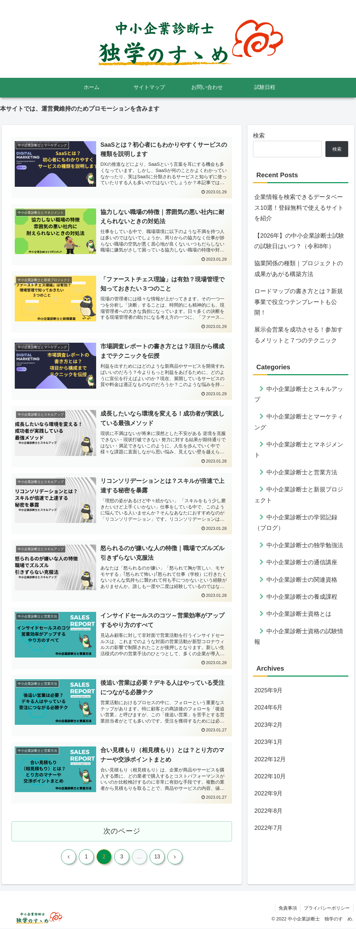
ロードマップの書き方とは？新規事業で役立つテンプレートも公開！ (298, 302)
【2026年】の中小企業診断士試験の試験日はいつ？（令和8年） (299, 240)
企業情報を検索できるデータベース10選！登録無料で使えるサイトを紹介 (299, 208)
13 (157, 857)
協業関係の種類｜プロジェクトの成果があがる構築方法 (298, 268)
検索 (259, 135)
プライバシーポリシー (327, 908)
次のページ (121, 832)
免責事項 (288, 908)
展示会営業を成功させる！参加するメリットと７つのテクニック (298, 334)
